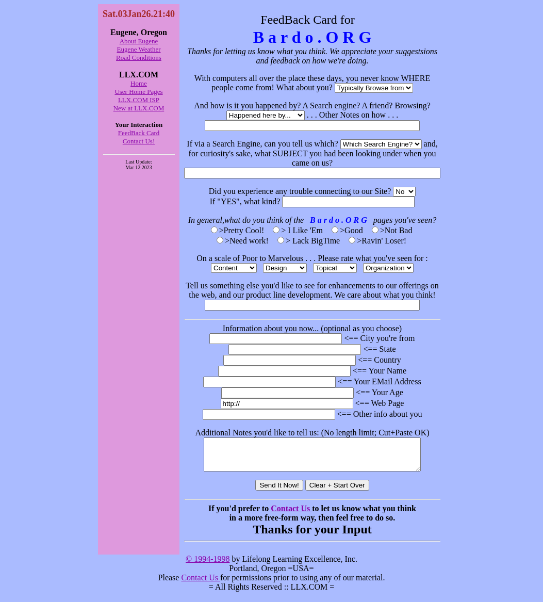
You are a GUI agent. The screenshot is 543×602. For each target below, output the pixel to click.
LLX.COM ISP (138, 100)
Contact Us (291, 514)
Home (138, 83)
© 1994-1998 (207, 565)
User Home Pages (138, 91)
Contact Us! (139, 141)
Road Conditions (138, 57)
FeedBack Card (139, 133)
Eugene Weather (139, 49)
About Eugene (139, 41)
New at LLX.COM (138, 108)
